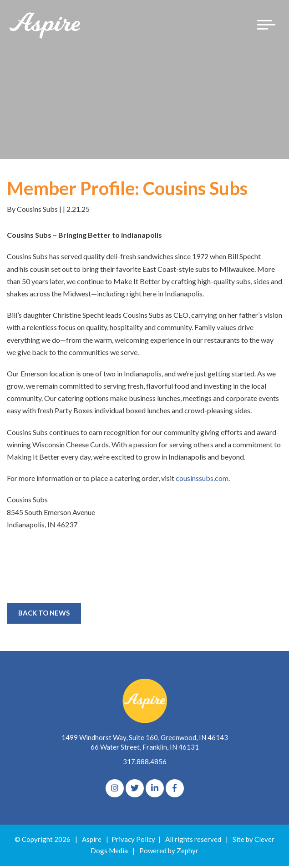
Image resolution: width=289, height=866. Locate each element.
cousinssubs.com (202, 478)
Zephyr (187, 850)
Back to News (44, 613)
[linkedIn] (155, 788)
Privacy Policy (133, 839)
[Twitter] (135, 788)
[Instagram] (115, 788)
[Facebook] (175, 788)
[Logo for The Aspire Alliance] (45, 25)
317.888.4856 (145, 761)
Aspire (91, 839)
